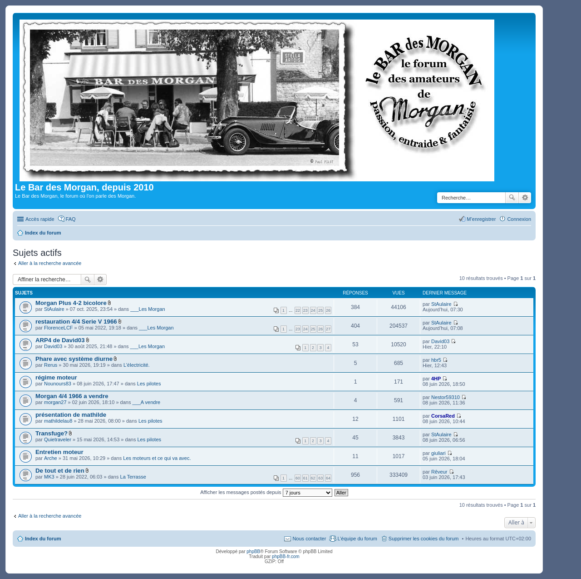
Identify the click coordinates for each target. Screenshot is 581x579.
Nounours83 (57, 383)
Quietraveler (57, 439)
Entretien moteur (59, 452)
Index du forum (43, 538)
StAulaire (54, 309)
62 (313, 478)
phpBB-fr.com (286, 556)
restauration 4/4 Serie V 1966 (76, 321)
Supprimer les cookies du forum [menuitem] (424, 538)
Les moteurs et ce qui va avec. (157, 458)
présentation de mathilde (70, 414)
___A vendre (146, 402)
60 (297, 478)
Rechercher (512, 197)
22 (297, 310)
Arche (50, 458)
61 (305, 478)
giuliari (438, 453)
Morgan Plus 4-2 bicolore (71, 302)
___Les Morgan (147, 309)
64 (328, 478)
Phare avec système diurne (74, 358)
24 (313, 310)
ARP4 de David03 (59, 340)
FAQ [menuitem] (71, 219)
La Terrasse (133, 476)
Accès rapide (39, 219)
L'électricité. (136, 365)
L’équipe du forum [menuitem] (357, 538)
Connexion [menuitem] (519, 219)
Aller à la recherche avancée (49, 263)
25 (320, 310)
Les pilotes (149, 383)
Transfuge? (51, 433)
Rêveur (439, 471)
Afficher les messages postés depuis (266, 492)
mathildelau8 (58, 421)
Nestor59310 (445, 397)
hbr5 (436, 360)
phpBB (253, 551)
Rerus (50, 365)
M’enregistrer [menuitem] (481, 219)
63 (320, 478)
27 (328, 329)
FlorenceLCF (58, 327)
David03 (53, 346)
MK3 (49, 476)
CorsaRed (443, 416)
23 (305, 310)
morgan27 (55, 402)
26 (328, 310)
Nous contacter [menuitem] (309, 538)
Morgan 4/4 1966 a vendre (71, 396)
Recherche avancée (525, 197)
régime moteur (56, 377)
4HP (436, 378)
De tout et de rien (59, 470)
